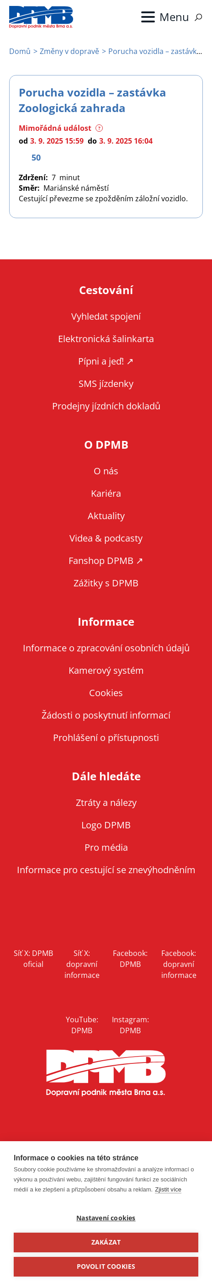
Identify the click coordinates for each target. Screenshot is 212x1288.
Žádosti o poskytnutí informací (106, 715)
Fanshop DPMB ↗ (106, 560)
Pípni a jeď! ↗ (106, 361)
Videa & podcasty (106, 538)
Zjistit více (168, 1189)
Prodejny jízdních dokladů (106, 406)
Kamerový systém (106, 670)
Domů (20, 51)
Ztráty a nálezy (106, 802)
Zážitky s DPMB (106, 583)
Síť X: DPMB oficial (33, 958)
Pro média (106, 847)
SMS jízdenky (106, 383)
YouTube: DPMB (82, 1025)
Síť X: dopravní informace (82, 964)
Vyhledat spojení (106, 316)
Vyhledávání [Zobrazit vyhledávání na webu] (198, 17)
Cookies (106, 693)
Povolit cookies (106, 1266)
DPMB (106, 1073)
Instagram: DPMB (130, 1025)
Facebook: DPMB (130, 958)
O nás (106, 471)
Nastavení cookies (105, 1218)
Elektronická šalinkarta (106, 339)
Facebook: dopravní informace (178, 964)
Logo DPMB (106, 825)
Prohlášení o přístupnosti (106, 737)
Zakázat (106, 1242)
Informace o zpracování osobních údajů (106, 648)
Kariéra (106, 493)
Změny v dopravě (69, 51)
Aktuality (106, 516)
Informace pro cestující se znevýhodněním (106, 870)
